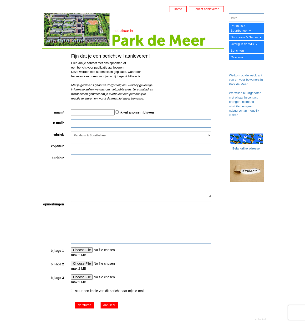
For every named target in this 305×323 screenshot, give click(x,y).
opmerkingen (53, 204)
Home (178, 9)
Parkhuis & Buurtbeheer (241, 28)
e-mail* (58, 123)
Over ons (237, 57)
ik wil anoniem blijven (137, 112)
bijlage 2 (57, 264)
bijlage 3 (57, 278)
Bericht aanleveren (206, 9)
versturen (84, 305)
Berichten (237, 50)
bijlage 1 (57, 251)
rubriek (58, 134)
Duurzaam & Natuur (246, 37)
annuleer (109, 305)
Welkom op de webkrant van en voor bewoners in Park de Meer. (246, 80)
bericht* (57, 158)
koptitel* (57, 146)
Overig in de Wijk (244, 44)
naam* (59, 112)
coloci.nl (260, 319)
